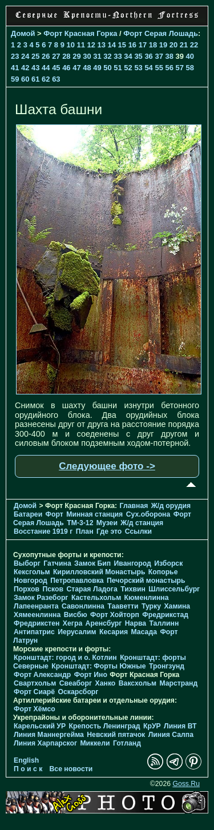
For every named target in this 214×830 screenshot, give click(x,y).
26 (46, 56)
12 (91, 45)
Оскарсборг (78, 692)
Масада (143, 632)
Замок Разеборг (41, 598)
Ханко (105, 683)
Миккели (95, 743)
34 (128, 56)
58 (190, 67)
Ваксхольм (137, 683)
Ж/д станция (141, 523)
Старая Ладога (91, 589)
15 (122, 45)
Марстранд (178, 683)
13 (102, 45)
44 (46, 67)
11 (80, 45)
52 (128, 67)
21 (184, 45)
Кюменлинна (146, 598)
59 (15, 79)
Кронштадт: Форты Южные (98, 666)
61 (35, 79)
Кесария (113, 632)
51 (118, 67)
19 (163, 45)
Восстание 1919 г (43, 531)
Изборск (168, 563)
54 (148, 67)
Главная (134, 506)
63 (56, 79)
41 (15, 67)
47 (76, 67)
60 (25, 79)
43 (35, 67)
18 (153, 45)
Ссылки (138, 531)
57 (180, 67)
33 (118, 56)
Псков (52, 589)
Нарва (135, 623)
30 (87, 56)
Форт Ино (90, 675)
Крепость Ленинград (104, 726)
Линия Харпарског (45, 743)
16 (132, 45)
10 (70, 45)
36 (148, 56)
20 (173, 45)
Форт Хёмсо (34, 709)
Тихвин (133, 589)
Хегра (72, 623)
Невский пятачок (116, 735)
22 (194, 45)
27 (56, 56)
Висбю (75, 615)
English (26, 760)
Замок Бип (92, 563)
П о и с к (28, 769)
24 (25, 56)
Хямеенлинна (37, 615)
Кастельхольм (96, 598)
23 (15, 56)
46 (66, 67)
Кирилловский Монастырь (99, 572)
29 (76, 56)
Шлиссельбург (174, 589)
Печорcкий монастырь (146, 581)
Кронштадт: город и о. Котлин (65, 658)
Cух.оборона (148, 514)
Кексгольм (32, 572)
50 (107, 67)
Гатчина (57, 563)
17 (143, 45)
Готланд (127, 743)
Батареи (28, 514)
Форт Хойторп (114, 615)
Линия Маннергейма (49, 735)
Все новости (71, 769)
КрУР (152, 726)
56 (169, 67)
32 (107, 56)
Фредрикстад (165, 615)
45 (56, 67)
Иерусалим (77, 632)
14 (112, 45)
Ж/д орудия (171, 506)
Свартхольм (35, 683)
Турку (151, 606)
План (85, 531)
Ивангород (132, 563)
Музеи (107, 523)
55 (159, 67)
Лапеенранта (36, 606)
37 (159, 56)
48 (87, 67)
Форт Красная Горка (80, 33)
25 (35, 56)
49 (97, 67)
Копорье (163, 572)
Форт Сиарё (34, 692)
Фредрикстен (36, 623)
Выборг (27, 563)
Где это (109, 531)
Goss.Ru (186, 784)
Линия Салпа (170, 735)
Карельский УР (40, 726)
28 (66, 56)
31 (97, 56)
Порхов (26, 589)
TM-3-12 (80, 523)
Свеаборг (75, 683)
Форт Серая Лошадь (160, 33)
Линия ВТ (180, 726)
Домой (23, 33)
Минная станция (94, 514)
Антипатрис (34, 632)
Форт (54, 514)
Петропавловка (76, 581)
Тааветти (122, 606)
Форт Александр (42, 675)
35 (138, 56)
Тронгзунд (166, 666)
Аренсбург (104, 623)
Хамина (177, 606)
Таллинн (164, 623)
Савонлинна (83, 606)
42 (25, 67)
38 (169, 56)
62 (46, 79)
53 (138, 67)
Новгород (30, 581)
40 (190, 56)
